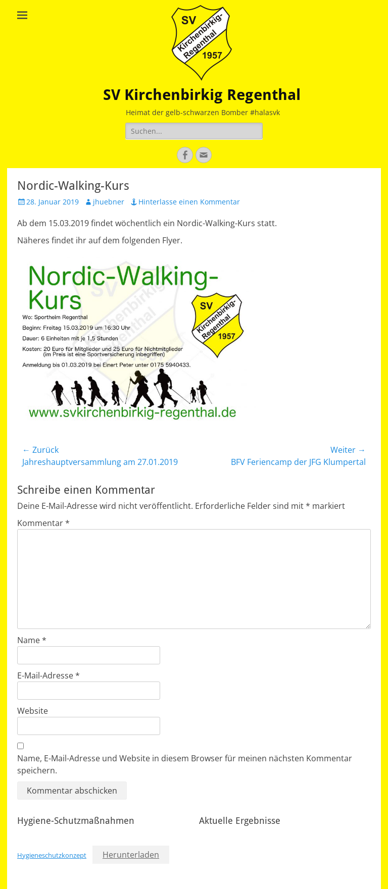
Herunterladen (131, 854)
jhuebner (108, 201)
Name (31, 640)
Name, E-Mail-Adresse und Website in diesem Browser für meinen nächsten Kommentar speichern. (184, 764)
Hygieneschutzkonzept (51, 855)
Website (32, 710)
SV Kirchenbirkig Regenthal (202, 94)
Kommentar (43, 523)
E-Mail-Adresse (48, 675)
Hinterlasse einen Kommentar (189, 201)
